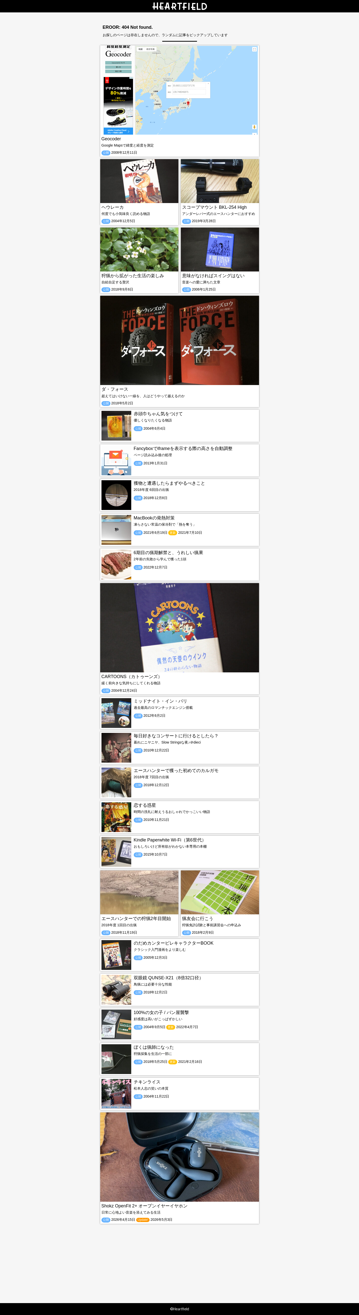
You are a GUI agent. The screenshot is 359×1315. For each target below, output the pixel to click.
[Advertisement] (179, 1258)
